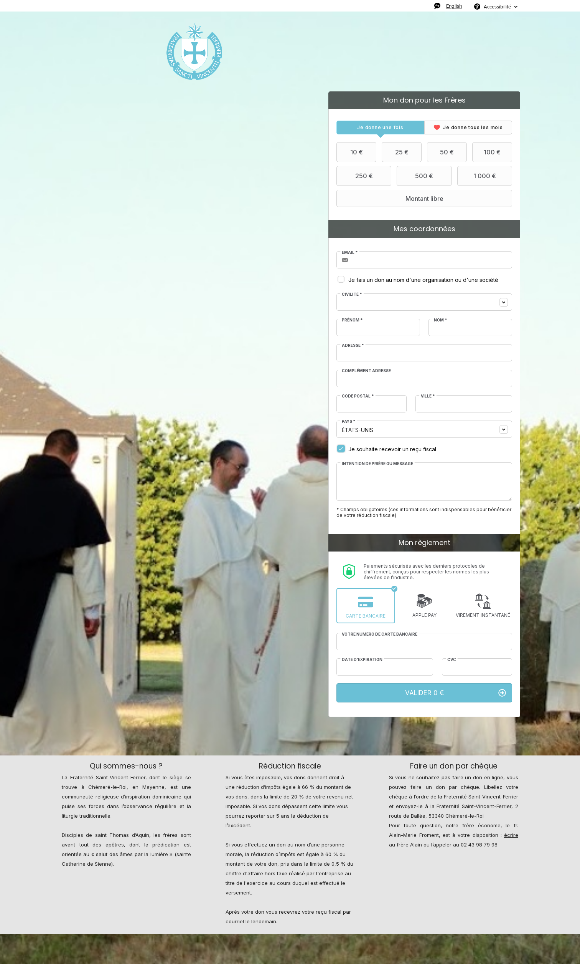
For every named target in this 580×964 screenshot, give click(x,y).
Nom (440, 320)
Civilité (352, 294)
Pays (349, 421)
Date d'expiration (362, 659)
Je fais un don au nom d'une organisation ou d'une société (423, 280)
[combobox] (424, 302)
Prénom (352, 320)
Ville (428, 396)
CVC (451, 659)
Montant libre (390, 198)
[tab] (380, 127)
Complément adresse (366, 370)
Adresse (353, 345)
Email (350, 252)
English (454, 5)
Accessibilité (497, 6)
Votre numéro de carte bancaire (379, 634)
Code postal (358, 396)
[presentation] (380, 127)
